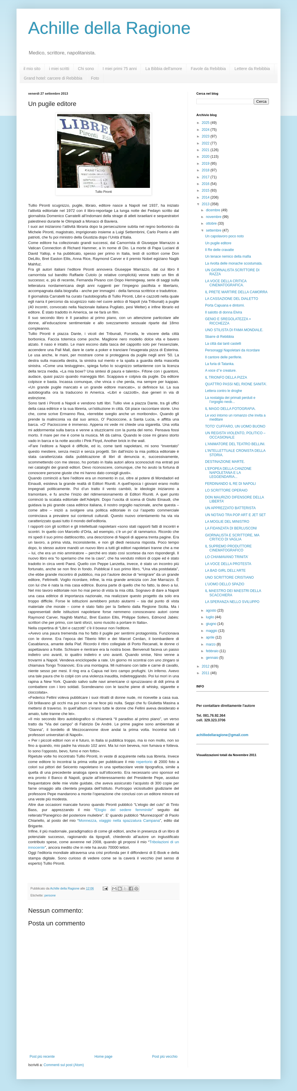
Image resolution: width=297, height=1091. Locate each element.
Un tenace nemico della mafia (228, 256)
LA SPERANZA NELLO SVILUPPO (232, 602)
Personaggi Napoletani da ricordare (232, 350)
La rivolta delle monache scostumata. (233, 263)
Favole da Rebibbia (208, 68)
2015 (206, 190)
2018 (206, 170)
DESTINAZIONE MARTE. (225, 462)
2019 (206, 164)
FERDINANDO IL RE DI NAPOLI (230, 484)
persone (50, 895)
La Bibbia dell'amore (163, 68)
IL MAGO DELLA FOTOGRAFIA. (230, 409)
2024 (206, 130)
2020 (206, 157)
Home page (104, 1057)
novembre (214, 217)
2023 (206, 136)
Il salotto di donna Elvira (223, 312)
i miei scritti (59, 68)
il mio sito (31, 68)
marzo (211, 644)
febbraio (213, 651)
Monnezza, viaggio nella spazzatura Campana (119, 820)
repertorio (144, 762)
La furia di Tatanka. (219, 364)
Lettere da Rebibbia (252, 68)
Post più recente (42, 1057)
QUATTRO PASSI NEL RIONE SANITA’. (236, 384)
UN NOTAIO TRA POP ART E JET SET (235, 515)
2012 (206, 666)
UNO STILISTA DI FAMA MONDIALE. (234, 330)
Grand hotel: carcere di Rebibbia (53, 78)
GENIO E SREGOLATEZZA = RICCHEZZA (228, 321)
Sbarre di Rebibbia (219, 337)
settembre (214, 230)
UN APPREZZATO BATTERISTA (230, 508)
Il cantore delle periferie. (223, 357)
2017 (206, 177)
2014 (206, 197)
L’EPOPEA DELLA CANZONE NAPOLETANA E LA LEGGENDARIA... (228, 473)
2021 (206, 150)
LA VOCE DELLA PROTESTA (228, 564)
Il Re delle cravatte (219, 250)
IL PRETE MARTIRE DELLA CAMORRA (236, 292)
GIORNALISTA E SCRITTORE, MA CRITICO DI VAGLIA (232, 537)
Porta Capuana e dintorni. (225, 305)
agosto (211, 610)
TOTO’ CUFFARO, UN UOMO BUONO (235, 426)
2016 (206, 184)
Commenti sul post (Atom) (64, 1065)
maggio (212, 631)
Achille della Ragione (109, 28)
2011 (206, 673)
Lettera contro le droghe (223, 391)
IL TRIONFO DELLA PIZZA (226, 377)
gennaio (212, 658)
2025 (206, 123)
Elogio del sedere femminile (123, 810)
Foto (95, 78)
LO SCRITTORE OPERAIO (226, 490)
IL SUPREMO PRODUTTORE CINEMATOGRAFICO (228, 548)
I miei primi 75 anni (120, 68)
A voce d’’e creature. (221, 370)
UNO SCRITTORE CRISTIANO (229, 577)
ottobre (212, 223)
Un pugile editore (218, 243)
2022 (206, 143)
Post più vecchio (165, 1057)
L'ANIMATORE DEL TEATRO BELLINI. (235, 444)
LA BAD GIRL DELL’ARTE (225, 571)
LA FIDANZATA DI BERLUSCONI (231, 528)
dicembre (213, 210)
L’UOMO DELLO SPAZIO (224, 584)
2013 (206, 204)
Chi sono (86, 68)
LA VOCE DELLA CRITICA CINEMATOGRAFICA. (226, 283)
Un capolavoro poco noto (224, 236)
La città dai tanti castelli (223, 344)
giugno (211, 624)
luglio (210, 617)
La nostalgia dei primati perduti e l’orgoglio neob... (230, 400)
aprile (210, 637)
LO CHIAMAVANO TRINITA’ (226, 557)
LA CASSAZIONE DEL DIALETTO (231, 299)
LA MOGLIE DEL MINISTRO (227, 522)
